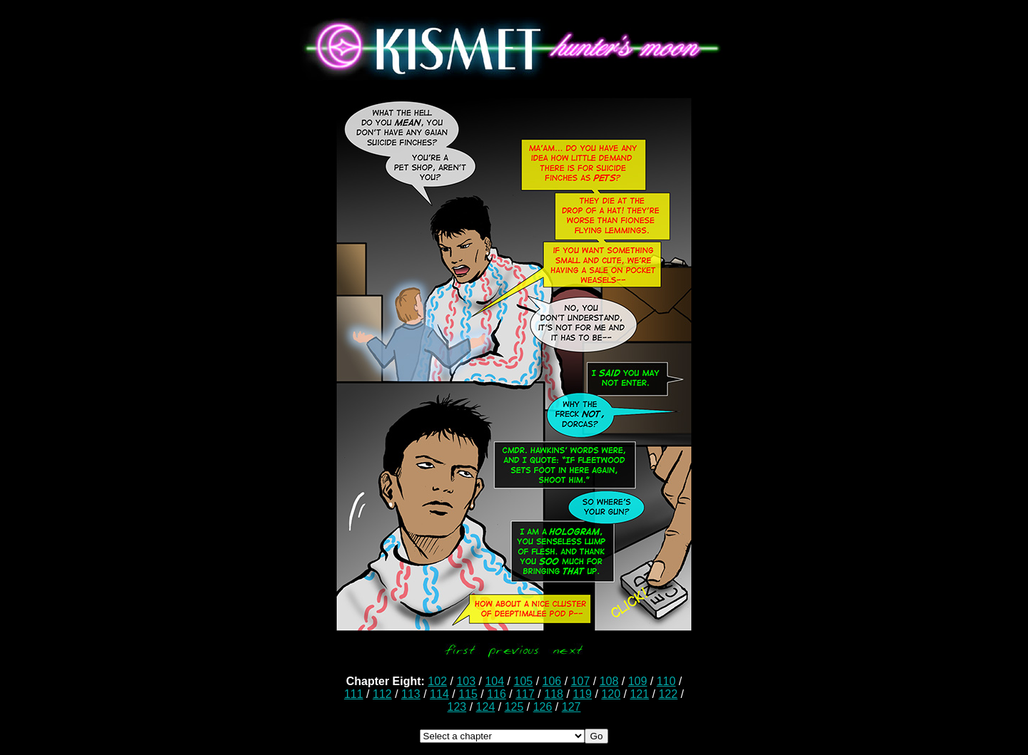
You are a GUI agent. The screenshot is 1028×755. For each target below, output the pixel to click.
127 (571, 707)
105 (523, 681)
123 (457, 707)
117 (525, 694)
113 (410, 694)
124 (485, 707)
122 (667, 694)
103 (465, 681)
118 (553, 694)
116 (496, 694)
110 (666, 681)
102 (437, 681)
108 (609, 681)
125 (514, 707)
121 (639, 694)
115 (468, 694)
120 (610, 694)
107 (580, 681)
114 (439, 694)
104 (494, 681)
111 (353, 694)
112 (382, 694)
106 (552, 681)
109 (637, 681)
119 (582, 694)
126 (543, 707)
